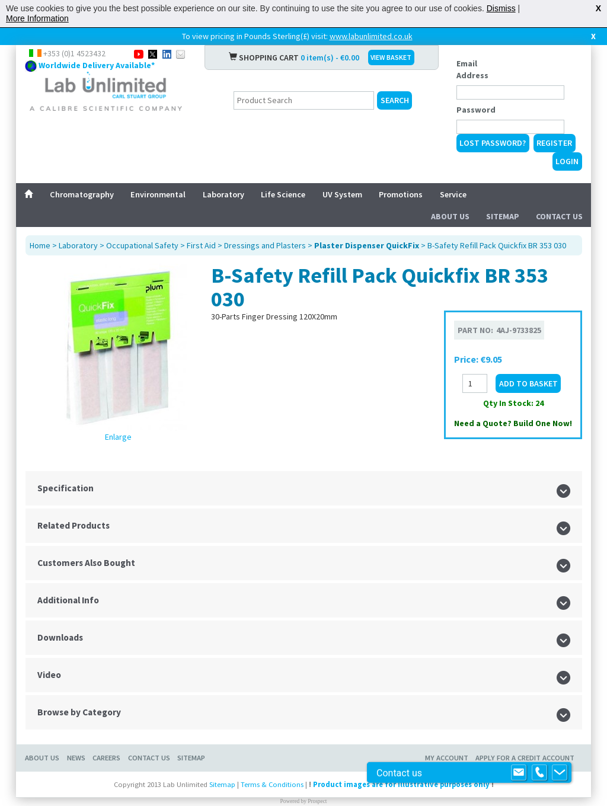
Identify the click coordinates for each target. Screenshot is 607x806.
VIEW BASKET (390, 57)
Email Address (472, 69)
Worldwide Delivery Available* (97, 65)
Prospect (317, 801)
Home (40, 245)
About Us (450, 216)
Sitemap (502, 216)
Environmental (158, 194)
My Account (446, 757)
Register (554, 142)
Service (453, 194)
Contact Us (559, 216)
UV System (342, 194)
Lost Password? (492, 142)
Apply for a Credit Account (524, 757)
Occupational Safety (142, 245)
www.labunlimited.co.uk (371, 36)
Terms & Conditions (272, 784)
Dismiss (501, 8)
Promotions (401, 194)
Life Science (283, 194)
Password (476, 109)
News (76, 757)
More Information (37, 18)
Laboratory (223, 194)
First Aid (201, 245)
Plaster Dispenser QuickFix (366, 245)
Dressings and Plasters (265, 245)
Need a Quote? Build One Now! (513, 423)
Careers (106, 757)
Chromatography (82, 194)
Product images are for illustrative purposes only (401, 784)
